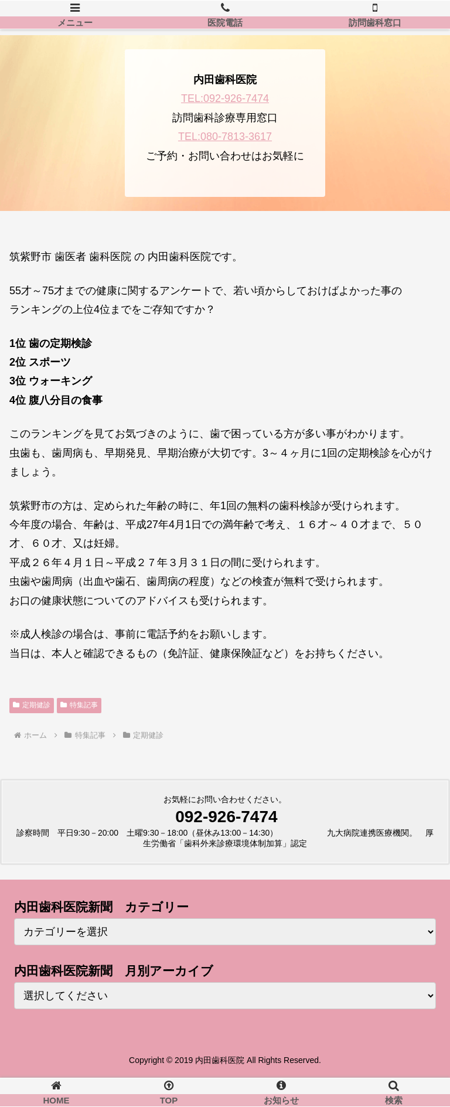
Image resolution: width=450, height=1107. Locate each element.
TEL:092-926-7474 (225, 98)
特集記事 (79, 705)
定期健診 (31, 705)
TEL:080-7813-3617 (225, 136)
